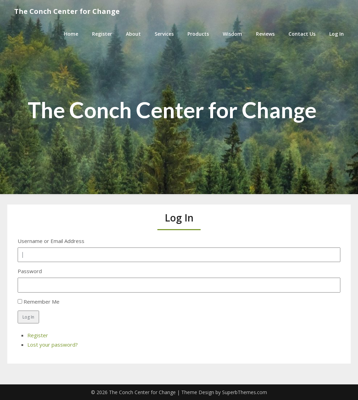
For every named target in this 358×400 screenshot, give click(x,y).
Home (71, 34)
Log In (336, 34)
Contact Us (301, 34)
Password (30, 271)
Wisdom (232, 34)
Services (164, 34)
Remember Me (41, 301)
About (133, 34)
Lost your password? (52, 344)
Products (198, 34)
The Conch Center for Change (67, 11)
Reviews (265, 34)
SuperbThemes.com (244, 392)
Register (102, 34)
